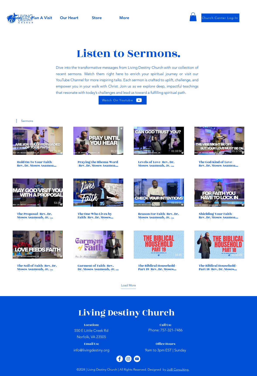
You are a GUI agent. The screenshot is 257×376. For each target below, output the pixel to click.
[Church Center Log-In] (220, 17)
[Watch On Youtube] (123, 100)
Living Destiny (110, 312)
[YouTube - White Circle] (137, 359)
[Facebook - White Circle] (119, 359)
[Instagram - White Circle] (128, 359)
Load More (128, 285)
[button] (69, 17)
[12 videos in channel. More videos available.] (128, 199)
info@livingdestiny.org (91, 350)
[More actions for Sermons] (24, 121)
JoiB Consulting (178, 369)
